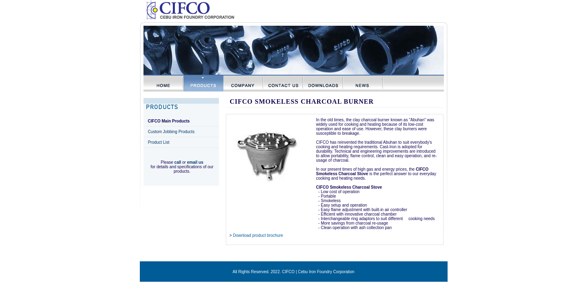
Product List (159, 142)
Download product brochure (258, 235)
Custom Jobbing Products (171, 131)
